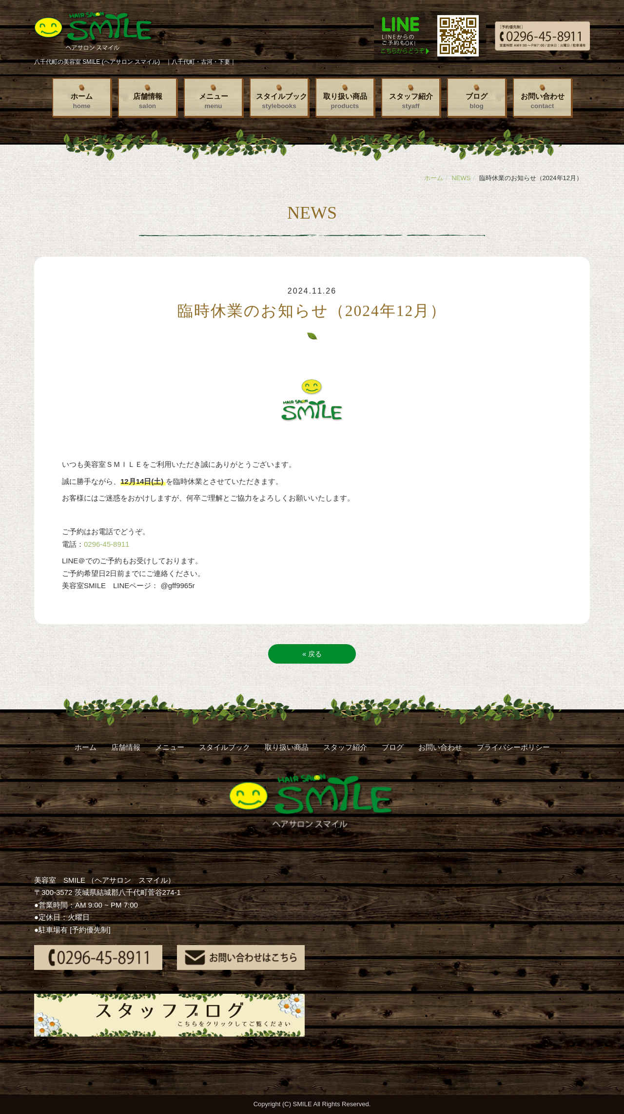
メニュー (213, 101)
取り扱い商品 (345, 101)
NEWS (460, 178)
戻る (312, 654)
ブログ (477, 101)
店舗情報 (147, 101)
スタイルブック (281, 101)
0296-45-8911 (106, 544)
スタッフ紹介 (411, 101)
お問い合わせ (543, 101)
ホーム (82, 101)
